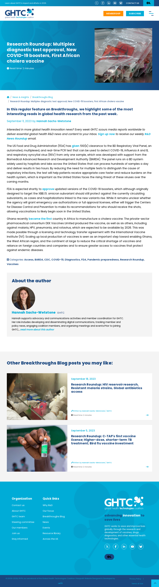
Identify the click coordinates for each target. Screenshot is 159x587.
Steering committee (23, 522)
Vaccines (12, 264)
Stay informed (20, 538)
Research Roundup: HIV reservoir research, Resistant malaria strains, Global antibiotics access (106, 388)
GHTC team (18, 516)
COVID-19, (58, 259)
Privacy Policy (135, 579)
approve (48, 189)
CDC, (47, 259)
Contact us (132, 3)
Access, (29, 259)
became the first (40, 219)
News (46, 522)
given (75, 146)
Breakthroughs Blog (42, 97)
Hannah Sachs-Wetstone (53, 121)
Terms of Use (137, 583)
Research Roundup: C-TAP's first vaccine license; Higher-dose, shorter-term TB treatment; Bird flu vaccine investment (103, 439)
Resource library (52, 533)
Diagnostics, (73, 259)
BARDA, (39, 259)
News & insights (21, 97)
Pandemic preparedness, (103, 259)
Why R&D (48, 505)
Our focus (48, 510)
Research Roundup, (132, 259)
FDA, (84, 259)
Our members (19, 527)
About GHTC (19, 510)
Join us (16, 533)
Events (46, 527)
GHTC (60, 313)
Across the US (50, 538)
